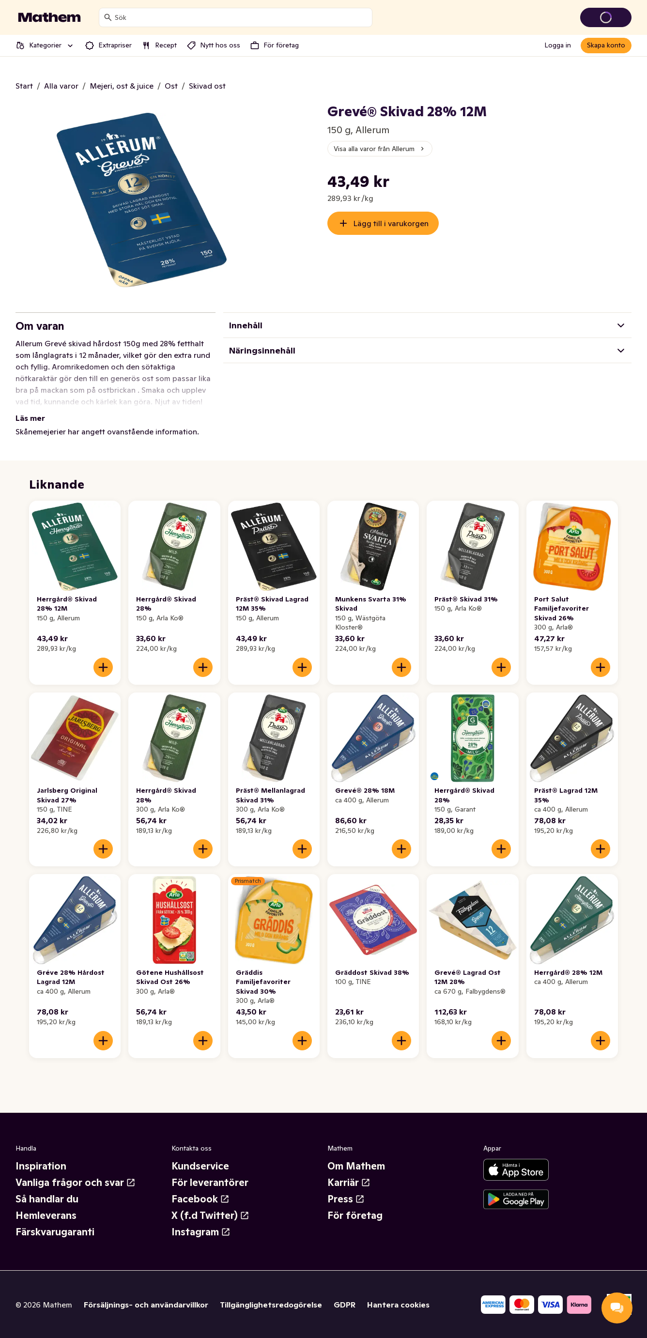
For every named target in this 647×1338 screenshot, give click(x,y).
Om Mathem (356, 1166)
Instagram (201, 1232)
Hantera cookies (398, 1304)
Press (346, 1199)
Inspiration (40, 1166)
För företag (355, 1215)
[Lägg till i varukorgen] (103, 667)
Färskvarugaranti (54, 1232)
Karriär (348, 1182)
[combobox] (241, 17)
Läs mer (30, 418)
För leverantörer (209, 1182)
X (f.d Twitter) (210, 1215)
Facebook (200, 1199)
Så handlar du (46, 1199)
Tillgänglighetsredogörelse (271, 1304)
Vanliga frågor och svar (75, 1182)
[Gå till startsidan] (49, 17)
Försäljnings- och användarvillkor (146, 1304)
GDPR (344, 1304)
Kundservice (200, 1166)
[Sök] (108, 17)
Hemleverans (46, 1215)
